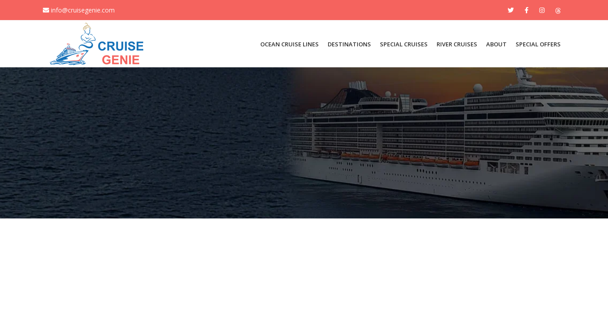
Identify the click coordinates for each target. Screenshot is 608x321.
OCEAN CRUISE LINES (289, 44)
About (496, 44)
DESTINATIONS (349, 44)
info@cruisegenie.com (79, 10)
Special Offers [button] (538, 44)
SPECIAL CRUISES (404, 44)
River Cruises (457, 44)
